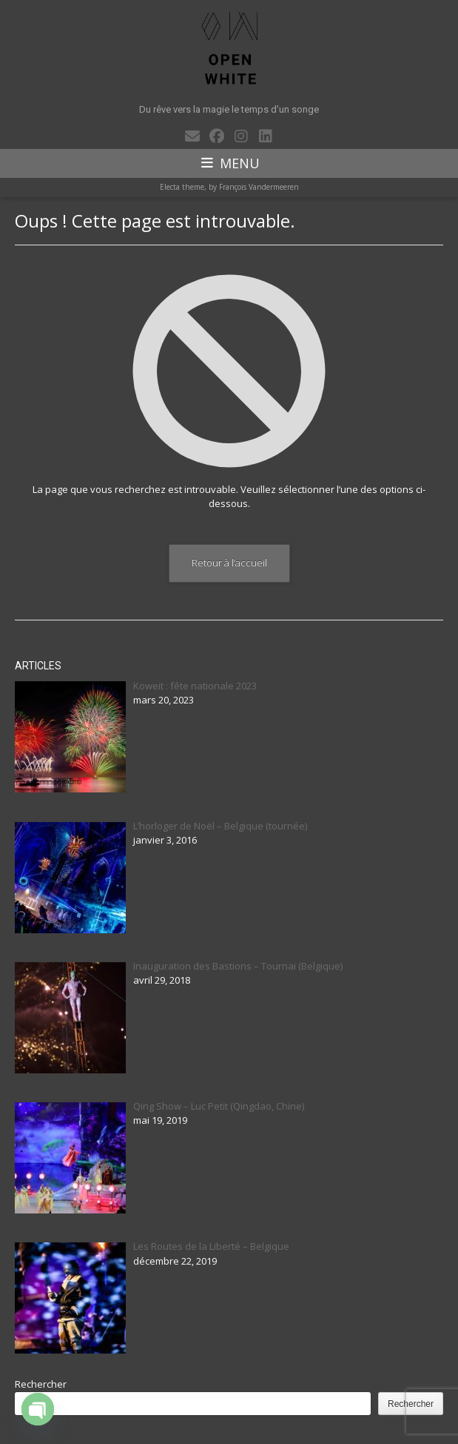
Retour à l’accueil (229, 562)
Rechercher (41, 1384)
